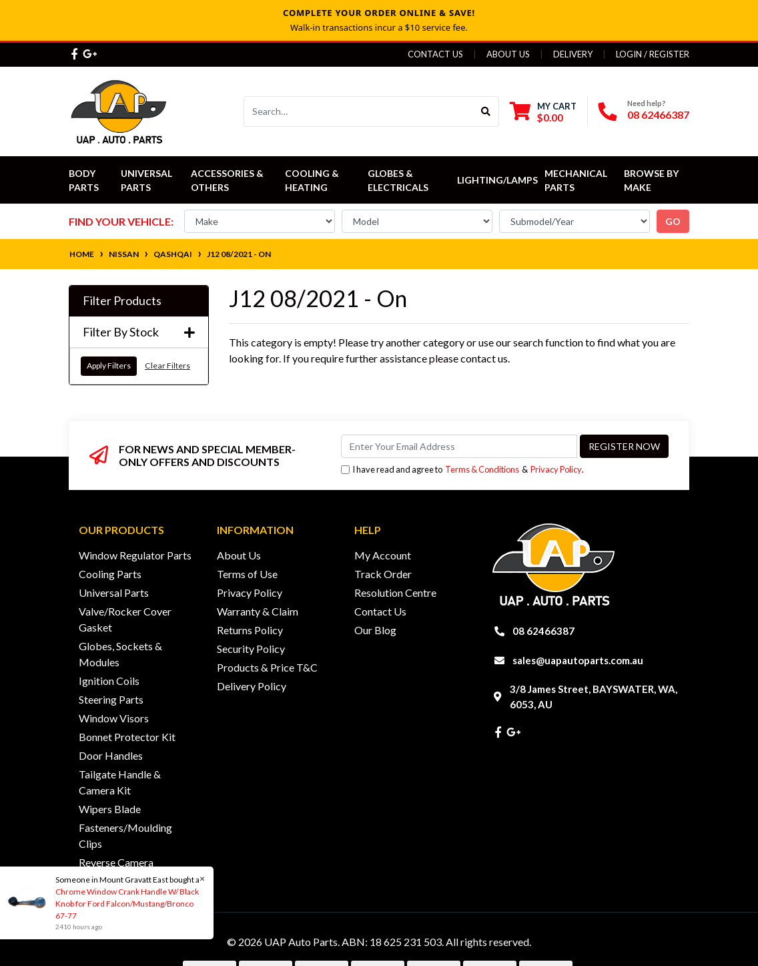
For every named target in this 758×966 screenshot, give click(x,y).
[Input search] (359, 111)
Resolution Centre (395, 592)
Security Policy (251, 648)
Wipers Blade (110, 808)
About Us (508, 54)
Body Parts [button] (84, 180)
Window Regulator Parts (135, 555)
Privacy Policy (556, 469)
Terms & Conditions (482, 469)
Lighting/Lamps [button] (497, 180)
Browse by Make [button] (652, 180)
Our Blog (375, 630)
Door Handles (111, 755)
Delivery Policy (251, 686)
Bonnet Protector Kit (127, 736)
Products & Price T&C (267, 667)
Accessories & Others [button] (228, 180)
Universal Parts (147, 180)
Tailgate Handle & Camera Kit (120, 782)
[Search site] (486, 111)
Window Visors (114, 718)
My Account (382, 555)
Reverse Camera (116, 862)
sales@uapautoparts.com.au (577, 660)
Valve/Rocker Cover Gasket (125, 619)
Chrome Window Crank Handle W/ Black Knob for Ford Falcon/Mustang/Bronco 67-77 (126, 904)
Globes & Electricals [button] (398, 180)
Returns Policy (250, 630)
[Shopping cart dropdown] (543, 111)
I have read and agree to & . (462, 469)
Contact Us (435, 54)
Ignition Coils (109, 680)
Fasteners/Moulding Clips (125, 835)
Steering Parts (111, 699)
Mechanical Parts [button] (576, 180)
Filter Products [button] (122, 301)
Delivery (573, 54)
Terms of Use (247, 573)
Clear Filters (167, 365)
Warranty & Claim (257, 611)
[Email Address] (459, 446)
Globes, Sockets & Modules (120, 654)
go (673, 221)
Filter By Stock (139, 332)
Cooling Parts (110, 573)
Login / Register (652, 54)
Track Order (383, 573)
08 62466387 (658, 114)
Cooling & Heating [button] (313, 180)
